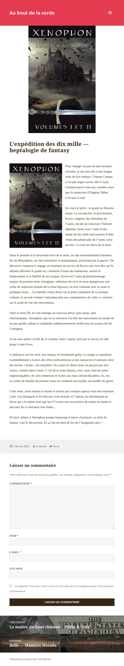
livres (56, 446)
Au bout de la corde (32, 12)
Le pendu (41, 446)
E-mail (15, 552)
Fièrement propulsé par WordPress (30, 659)
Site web (15, 568)
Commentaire (20, 483)
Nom (14, 536)
